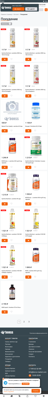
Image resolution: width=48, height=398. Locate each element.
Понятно (35, 391)
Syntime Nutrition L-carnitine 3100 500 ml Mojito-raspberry (12, 271)
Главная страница (6, 14)
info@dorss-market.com (37, 372)
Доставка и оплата (34, 346)
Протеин (7, 344)
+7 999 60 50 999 (35, 369)
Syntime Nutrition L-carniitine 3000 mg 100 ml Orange (12, 53)
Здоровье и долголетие (12, 356)
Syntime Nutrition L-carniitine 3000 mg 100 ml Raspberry (35, 90)
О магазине (32, 342)
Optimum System (10, 371)
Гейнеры (8, 361)
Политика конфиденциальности (38, 333)
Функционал (9, 354)
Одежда (7, 349)
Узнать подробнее (9, 391)
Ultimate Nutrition (10, 376)
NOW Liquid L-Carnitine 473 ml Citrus (11, 307)
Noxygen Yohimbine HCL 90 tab (33, 126)
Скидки (31, 354)
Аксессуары (9, 346)
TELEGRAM (26, 383)
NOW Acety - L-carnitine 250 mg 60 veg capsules (12, 161)
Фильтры (6, 24)
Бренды (31, 344)
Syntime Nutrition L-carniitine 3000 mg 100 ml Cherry (35, 53)
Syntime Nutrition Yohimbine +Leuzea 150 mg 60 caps (35, 161)
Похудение (8, 359)
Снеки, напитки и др (11, 342)
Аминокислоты (9, 351)
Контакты (32, 356)
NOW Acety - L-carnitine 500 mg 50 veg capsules (35, 198)
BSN (6, 373)
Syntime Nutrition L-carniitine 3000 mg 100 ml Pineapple (12, 90)
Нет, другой (30, 9)
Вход (45, 1)
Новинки (31, 349)
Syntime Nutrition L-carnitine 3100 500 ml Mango (12, 235)
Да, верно (18, 9)
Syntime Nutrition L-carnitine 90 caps (11, 198)
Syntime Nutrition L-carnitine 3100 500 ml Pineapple (35, 235)
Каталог (16, 14)
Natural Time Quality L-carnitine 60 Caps (12, 126)
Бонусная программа (35, 351)
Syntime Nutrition (10, 368)
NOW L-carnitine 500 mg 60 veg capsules (33, 271)
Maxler (7, 378)
